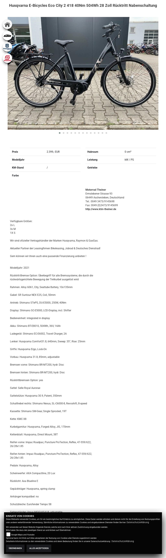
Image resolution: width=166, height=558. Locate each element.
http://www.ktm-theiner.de (100, 209)
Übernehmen (15, 548)
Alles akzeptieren (38, 548)
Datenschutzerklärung (138, 522)
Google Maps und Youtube (22, 535)
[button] (60, 133)
